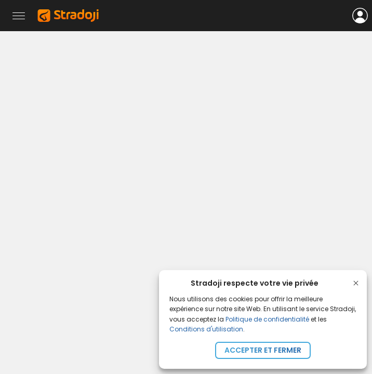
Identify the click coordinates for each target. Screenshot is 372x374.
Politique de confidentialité (267, 319)
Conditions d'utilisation (206, 329)
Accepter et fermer (262, 350)
